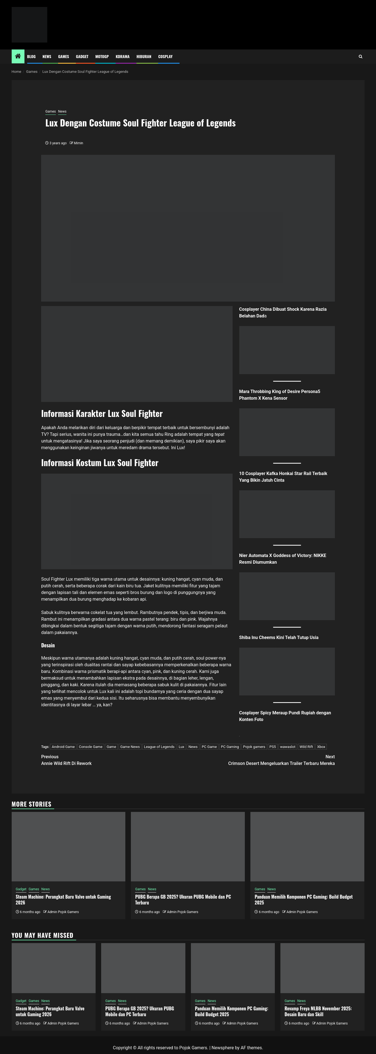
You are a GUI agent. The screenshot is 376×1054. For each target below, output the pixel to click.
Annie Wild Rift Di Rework (114, 760)
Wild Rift (306, 747)
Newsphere (222, 1047)
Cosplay (165, 56)
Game (111, 747)
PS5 (273, 747)
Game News (130, 747)
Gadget (82, 56)
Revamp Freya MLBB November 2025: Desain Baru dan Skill (318, 1011)
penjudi (127, 441)
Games (63, 56)
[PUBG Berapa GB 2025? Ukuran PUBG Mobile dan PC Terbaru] (188, 846)
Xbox (321, 747)
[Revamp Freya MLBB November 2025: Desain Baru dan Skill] (322, 968)
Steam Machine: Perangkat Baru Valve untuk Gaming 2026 (63, 899)
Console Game (91, 747)
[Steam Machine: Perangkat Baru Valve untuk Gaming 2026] (69, 846)
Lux (181, 747)
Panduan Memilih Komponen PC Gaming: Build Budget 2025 (304, 899)
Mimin (78, 143)
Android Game (63, 747)
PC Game (209, 747)
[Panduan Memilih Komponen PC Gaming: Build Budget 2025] (307, 846)
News (47, 56)
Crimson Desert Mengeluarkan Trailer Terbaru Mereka (261, 760)
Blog (31, 56)
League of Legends (159, 747)
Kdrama (123, 56)
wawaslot (287, 747)
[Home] (18, 57)
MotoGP (102, 56)
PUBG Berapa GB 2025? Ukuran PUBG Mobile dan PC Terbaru (183, 899)
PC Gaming (230, 747)
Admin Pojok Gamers (63, 912)
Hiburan (143, 56)
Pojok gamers (254, 747)
